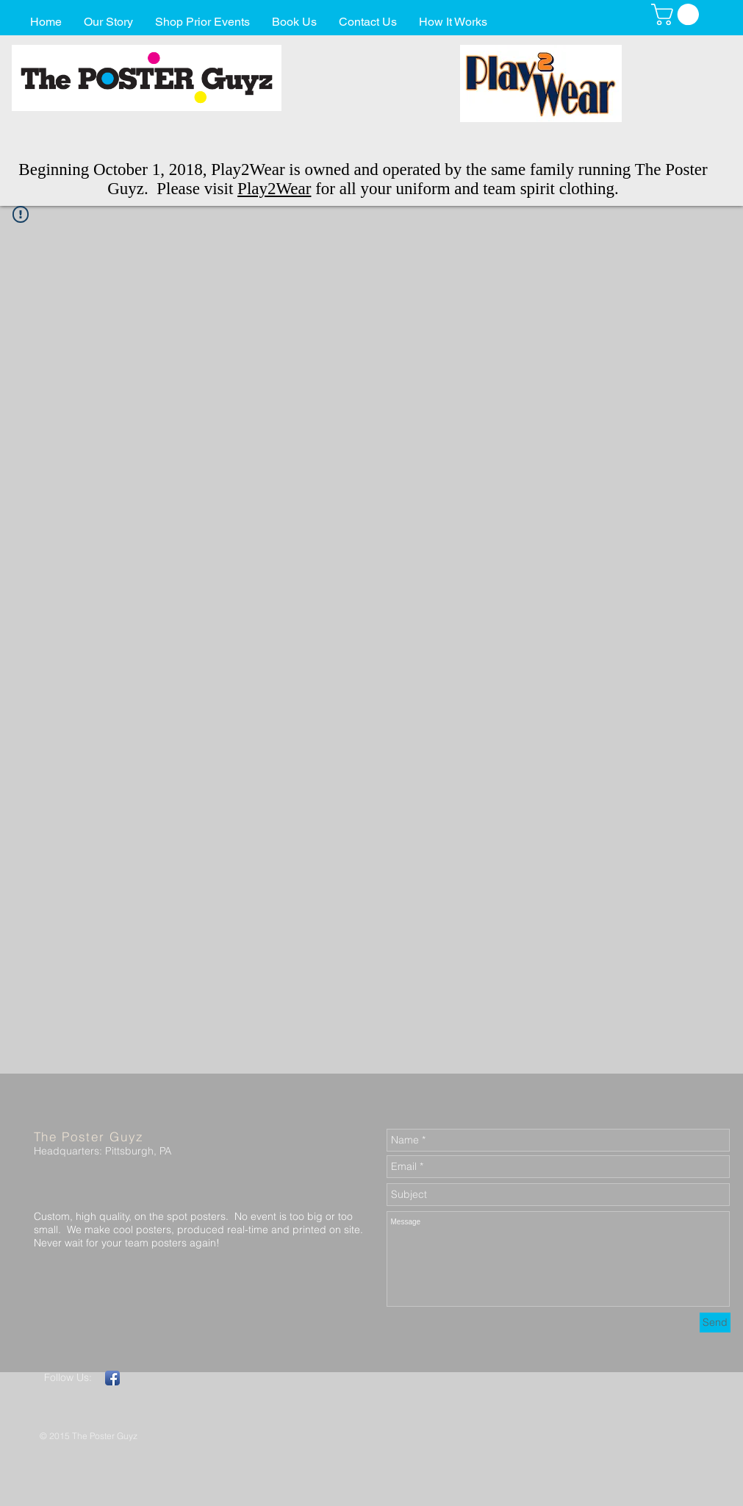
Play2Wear (274, 188)
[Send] (715, 1322)
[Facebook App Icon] (112, 1378)
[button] (677, 14)
